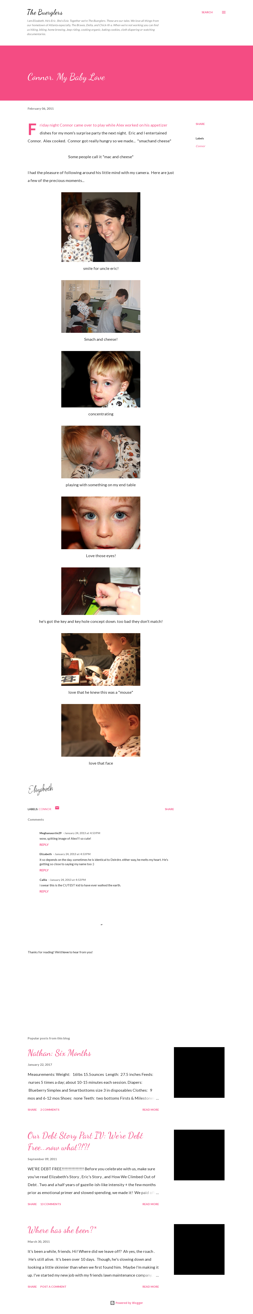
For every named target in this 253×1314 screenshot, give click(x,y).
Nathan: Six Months (59, 1053)
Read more (151, 1109)
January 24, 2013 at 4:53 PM (82, 833)
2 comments (49, 1109)
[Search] (207, 12)
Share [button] (200, 124)
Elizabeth (46, 854)
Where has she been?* (62, 1230)
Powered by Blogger (126, 1303)
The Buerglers (45, 12)
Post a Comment (53, 1286)
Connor (200, 146)
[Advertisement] (94, 987)
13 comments (50, 1204)
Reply (44, 844)
